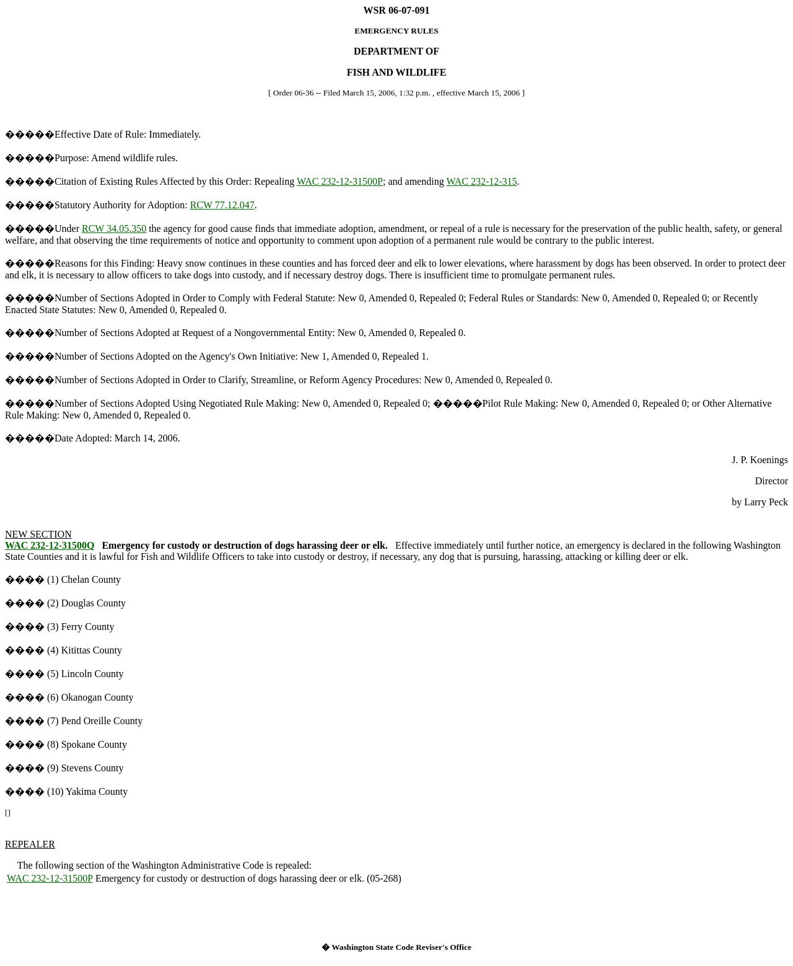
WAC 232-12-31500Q (49, 545)
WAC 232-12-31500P (340, 181)
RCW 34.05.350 (114, 228)
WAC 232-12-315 (481, 181)
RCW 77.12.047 (222, 205)
